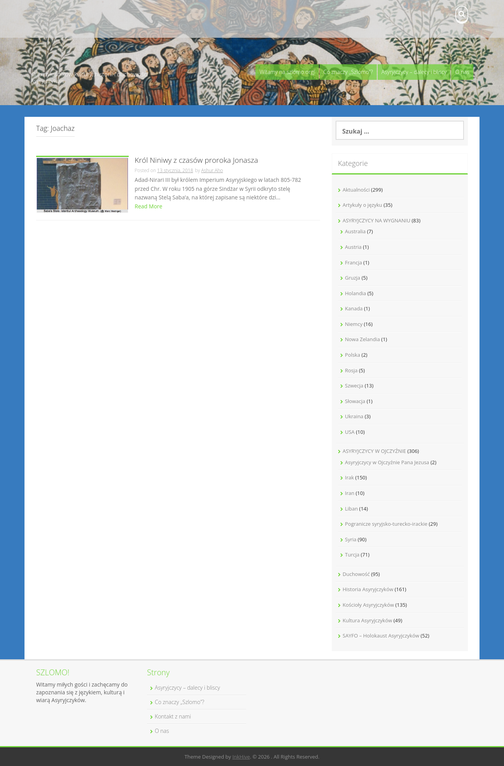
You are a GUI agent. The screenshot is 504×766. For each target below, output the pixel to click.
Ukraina (354, 416)
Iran (349, 493)
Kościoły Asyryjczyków (368, 604)
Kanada (354, 308)
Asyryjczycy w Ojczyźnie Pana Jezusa (387, 462)
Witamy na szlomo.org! (287, 72)
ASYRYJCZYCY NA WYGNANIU (376, 220)
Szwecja (354, 385)
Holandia (355, 293)
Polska (352, 354)
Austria (353, 246)
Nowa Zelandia (362, 339)
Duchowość (356, 574)
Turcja (352, 554)
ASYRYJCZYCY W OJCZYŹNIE (374, 450)
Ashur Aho (212, 170)
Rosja (351, 370)
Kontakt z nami (49, 19)
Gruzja (352, 277)
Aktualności (356, 189)
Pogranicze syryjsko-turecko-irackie (386, 523)
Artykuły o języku (362, 204)
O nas (462, 72)
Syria (350, 539)
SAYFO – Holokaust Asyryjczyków (381, 635)
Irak (349, 477)
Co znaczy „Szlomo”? (348, 72)
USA (350, 431)
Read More (148, 206)
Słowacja (355, 401)
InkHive (241, 756)
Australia (355, 231)
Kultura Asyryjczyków (367, 620)
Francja (353, 262)
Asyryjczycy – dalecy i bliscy (414, 72)
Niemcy (353, 324)
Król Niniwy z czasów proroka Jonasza (196, 160)
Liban (351, 508)
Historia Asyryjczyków (368, 589)
